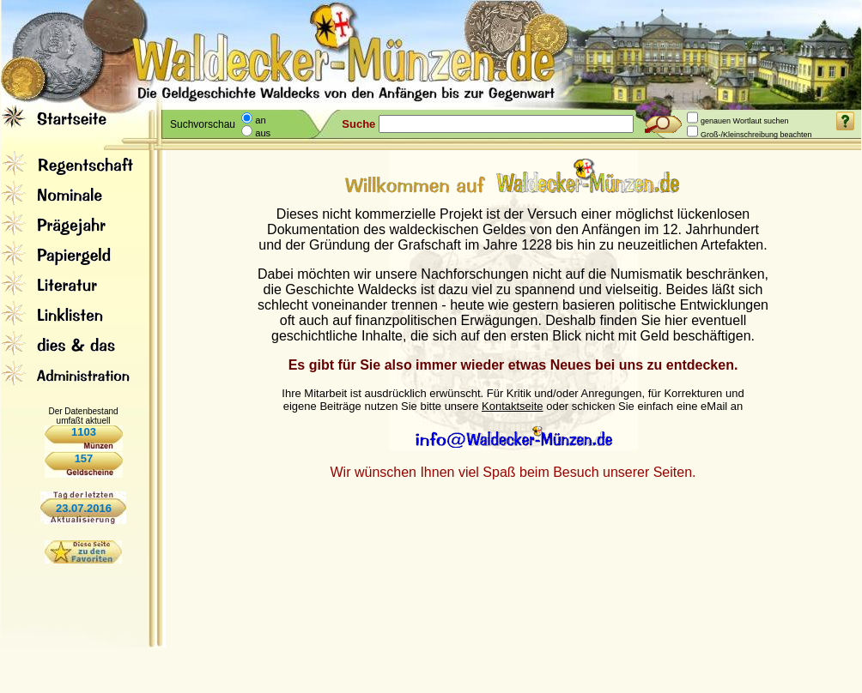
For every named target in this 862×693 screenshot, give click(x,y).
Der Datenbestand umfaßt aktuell (83, 416)
